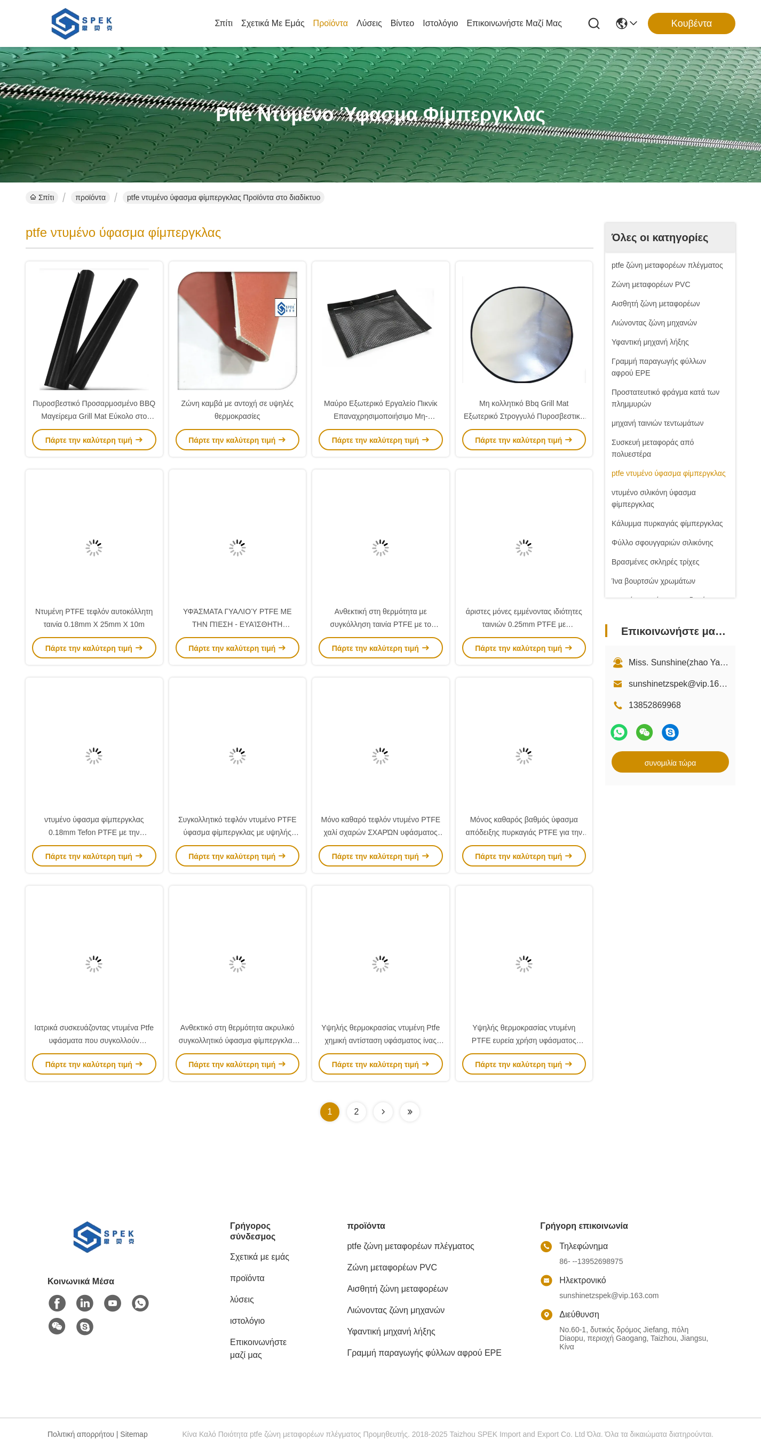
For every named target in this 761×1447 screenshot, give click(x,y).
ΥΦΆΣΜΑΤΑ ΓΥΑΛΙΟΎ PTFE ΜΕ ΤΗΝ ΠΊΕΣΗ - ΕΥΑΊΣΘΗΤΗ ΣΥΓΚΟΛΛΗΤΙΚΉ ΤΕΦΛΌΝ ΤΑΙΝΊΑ (237, 624)
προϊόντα (330, 23)
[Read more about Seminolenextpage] (383, 1112)
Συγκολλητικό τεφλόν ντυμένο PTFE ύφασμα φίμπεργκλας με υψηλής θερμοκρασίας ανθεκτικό (237, 832)
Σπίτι (224, 23)
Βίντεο (403, 23)
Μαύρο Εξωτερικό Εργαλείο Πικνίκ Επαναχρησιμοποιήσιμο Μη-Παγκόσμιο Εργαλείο (381, 416)
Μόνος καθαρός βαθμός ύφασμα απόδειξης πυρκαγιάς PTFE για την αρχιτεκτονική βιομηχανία (524, 832)
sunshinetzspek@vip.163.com (685, 683)
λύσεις (369, 23)
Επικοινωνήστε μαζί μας (514, 23)
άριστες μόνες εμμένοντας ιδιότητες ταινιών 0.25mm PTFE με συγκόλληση (524, 624)
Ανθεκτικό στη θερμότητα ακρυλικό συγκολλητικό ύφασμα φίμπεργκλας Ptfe (237, 1040)
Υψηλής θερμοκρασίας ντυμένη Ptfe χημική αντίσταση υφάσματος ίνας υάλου (380, 1040)
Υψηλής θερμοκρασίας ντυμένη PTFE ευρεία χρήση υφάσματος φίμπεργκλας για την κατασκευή (524, 1040)
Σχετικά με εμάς (273, 23)
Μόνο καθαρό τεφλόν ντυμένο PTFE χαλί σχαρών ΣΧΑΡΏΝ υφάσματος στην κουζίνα (380, 832)
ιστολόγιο (440, 23)
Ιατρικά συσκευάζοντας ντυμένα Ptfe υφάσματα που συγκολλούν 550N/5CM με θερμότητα (94, 1040)
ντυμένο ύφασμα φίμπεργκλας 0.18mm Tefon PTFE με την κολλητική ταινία (94, 832)
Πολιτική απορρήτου (80, 1434)
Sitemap (133, 1434)
